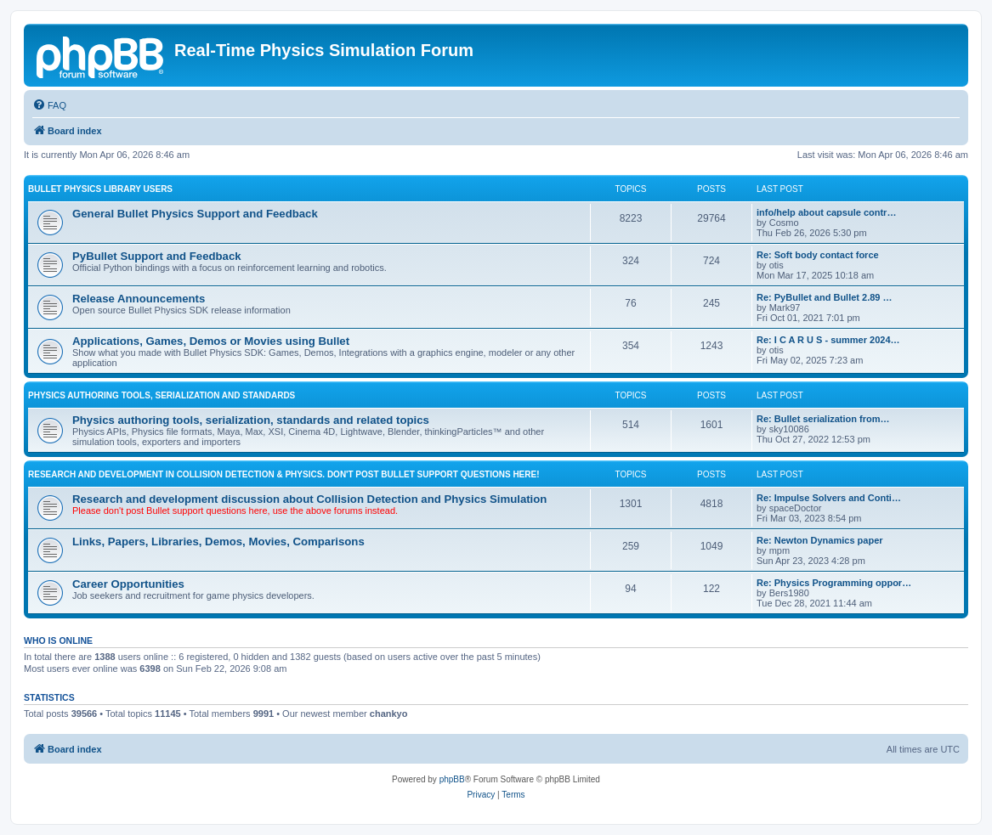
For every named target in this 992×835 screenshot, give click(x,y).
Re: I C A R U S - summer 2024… (828, 340)
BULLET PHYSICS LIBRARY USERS (100, 189)
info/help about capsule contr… (826, 212)
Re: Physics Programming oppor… (834, 583)
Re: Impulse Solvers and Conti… (829, 498)
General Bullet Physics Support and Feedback (195, 213)
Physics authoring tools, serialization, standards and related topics (250, 420)
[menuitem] (49, 105)
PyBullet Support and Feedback (156, 256)
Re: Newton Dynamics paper (820, 540)
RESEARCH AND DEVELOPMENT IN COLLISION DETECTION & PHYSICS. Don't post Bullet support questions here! (284, 474)
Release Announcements (138, 298)
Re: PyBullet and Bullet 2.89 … (825, 297)
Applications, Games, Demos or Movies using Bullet (210, 341)
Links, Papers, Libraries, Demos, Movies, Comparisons (218, 541)
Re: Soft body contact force (818, 255)
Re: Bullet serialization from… (823, 419)
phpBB (452, 779)
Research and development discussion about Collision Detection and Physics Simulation (309, 499)
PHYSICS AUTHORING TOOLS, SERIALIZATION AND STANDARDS (161, 395)
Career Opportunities (128, 584)
